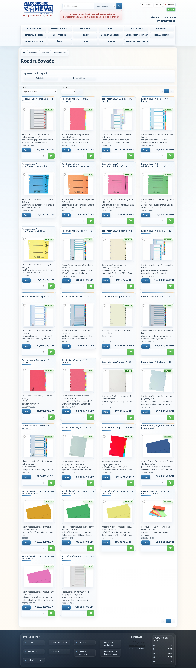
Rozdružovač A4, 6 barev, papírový (75, 100)
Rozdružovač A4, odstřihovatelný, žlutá (33, 230)
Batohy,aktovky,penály (137, 41)
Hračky (85, 35)
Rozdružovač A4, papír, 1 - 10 (77, 231)
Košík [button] (171, 9)
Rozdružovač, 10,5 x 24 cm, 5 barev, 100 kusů (156, 492)
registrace (147, 5)
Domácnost (162, 28)
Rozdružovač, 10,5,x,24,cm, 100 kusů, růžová (38, 557)
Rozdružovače (59, 52)
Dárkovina (85, 28)
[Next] (171, 91)
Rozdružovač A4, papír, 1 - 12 (117, 231)
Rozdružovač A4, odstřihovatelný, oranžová (76, 165)
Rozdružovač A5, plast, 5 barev (118, 427)
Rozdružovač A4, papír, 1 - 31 (117, 296)
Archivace (45, 52)
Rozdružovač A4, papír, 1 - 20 (77, 296)
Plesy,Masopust (162, 35)
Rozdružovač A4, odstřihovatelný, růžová (114, 165)
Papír (110, 28)
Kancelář (110, 41)
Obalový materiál (59, 28)
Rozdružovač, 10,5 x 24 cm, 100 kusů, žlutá (118, 492)
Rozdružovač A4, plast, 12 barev (35, 426)
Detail (26, 150)
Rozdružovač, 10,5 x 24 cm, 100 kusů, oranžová (38, 492)
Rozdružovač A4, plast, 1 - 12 (156, 362)
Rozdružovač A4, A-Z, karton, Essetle (117, 100)
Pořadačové (40, 78)
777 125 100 (169, 17)
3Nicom (141, 649)
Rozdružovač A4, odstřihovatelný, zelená (153, 165)
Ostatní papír (136, 28)
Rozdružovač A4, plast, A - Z (76, 427)
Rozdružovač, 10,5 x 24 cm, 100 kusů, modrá (157, 426)
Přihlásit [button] (158, 5)
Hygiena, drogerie (34, 35)
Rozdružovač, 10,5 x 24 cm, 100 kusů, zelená (78, 492)
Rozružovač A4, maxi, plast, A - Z (78, 557)
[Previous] (162, 91)
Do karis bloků (79, 78)
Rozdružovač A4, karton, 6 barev (155, 100)
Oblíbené (169, 5)
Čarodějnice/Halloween (137, 35)
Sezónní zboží (59, 35)
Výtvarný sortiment (34, 41)
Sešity (85, 41)
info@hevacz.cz (166, 20)
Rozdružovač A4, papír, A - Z (116, 362)
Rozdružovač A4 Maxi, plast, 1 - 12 (38, 100)
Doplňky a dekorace (110, 35)
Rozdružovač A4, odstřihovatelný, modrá (34, 165)
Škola (59, 41)
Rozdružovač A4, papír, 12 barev (35, 361)
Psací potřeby (34, 28)
